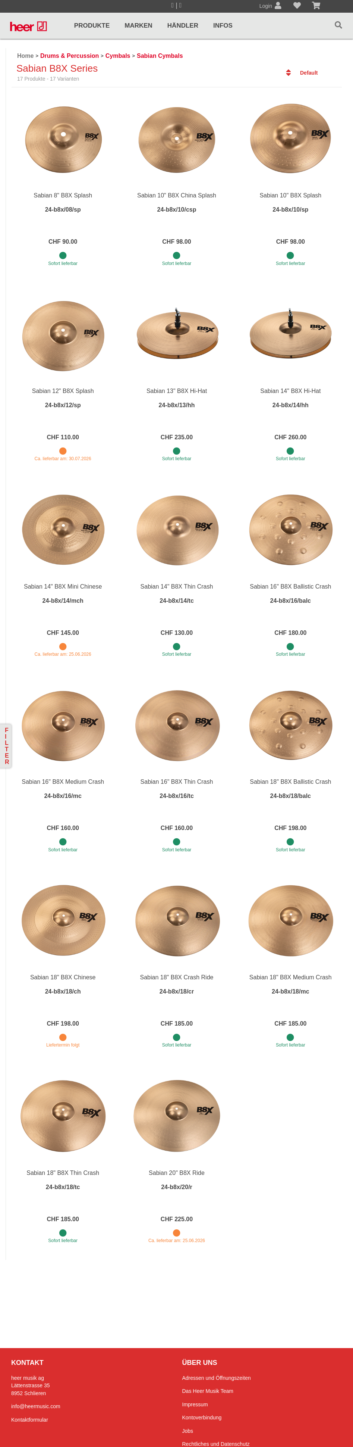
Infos (223, 25)
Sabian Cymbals (160, 56)
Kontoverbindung (202, 1418)
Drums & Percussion (69, 56)
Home (25, 56)
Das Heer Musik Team (207, 1391)
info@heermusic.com (35, 1406)
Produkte (92, 25)
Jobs (187, 1431)
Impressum (195, 1404)
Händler (182, 25)
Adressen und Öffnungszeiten (216, 1378)
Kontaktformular (29, 1420)
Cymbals (117, 56)
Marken (138, 25)
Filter (7, 746)
